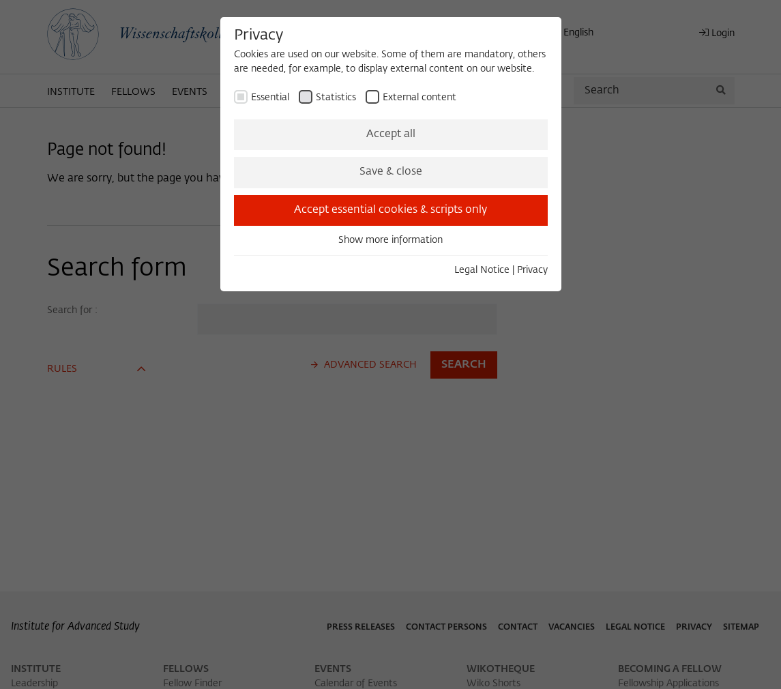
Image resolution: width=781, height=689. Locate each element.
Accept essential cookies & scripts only (390, 210)
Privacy (532, 270)
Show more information (390, 240)
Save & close (390, 171)
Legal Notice (482, 270)
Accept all (390, 134)
